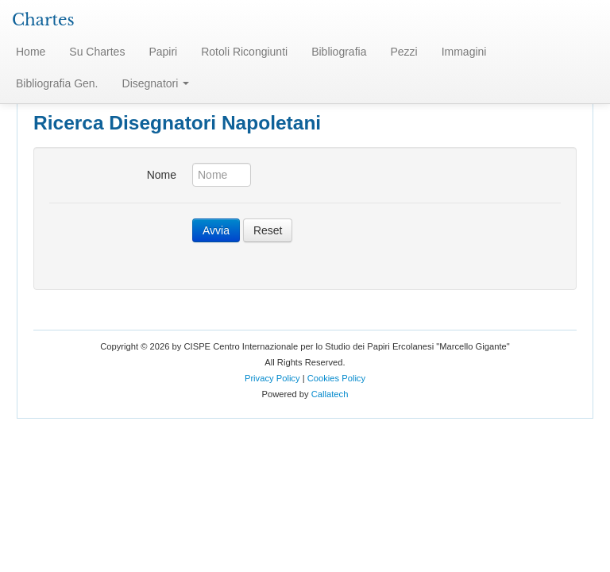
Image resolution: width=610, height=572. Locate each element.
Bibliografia (338, 51)
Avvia (216, 230)
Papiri (163, 51)
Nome (161, 174)
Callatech (330, 394)
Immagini (464, 51)
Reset (268, 230)
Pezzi (403, 51)
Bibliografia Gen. (57, 83)
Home (30, 51)
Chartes (43, 19)
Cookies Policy (336, 378)
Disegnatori (156, 83)
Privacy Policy (272, 378)
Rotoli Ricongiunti (244, 51)
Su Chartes (97, 51)
